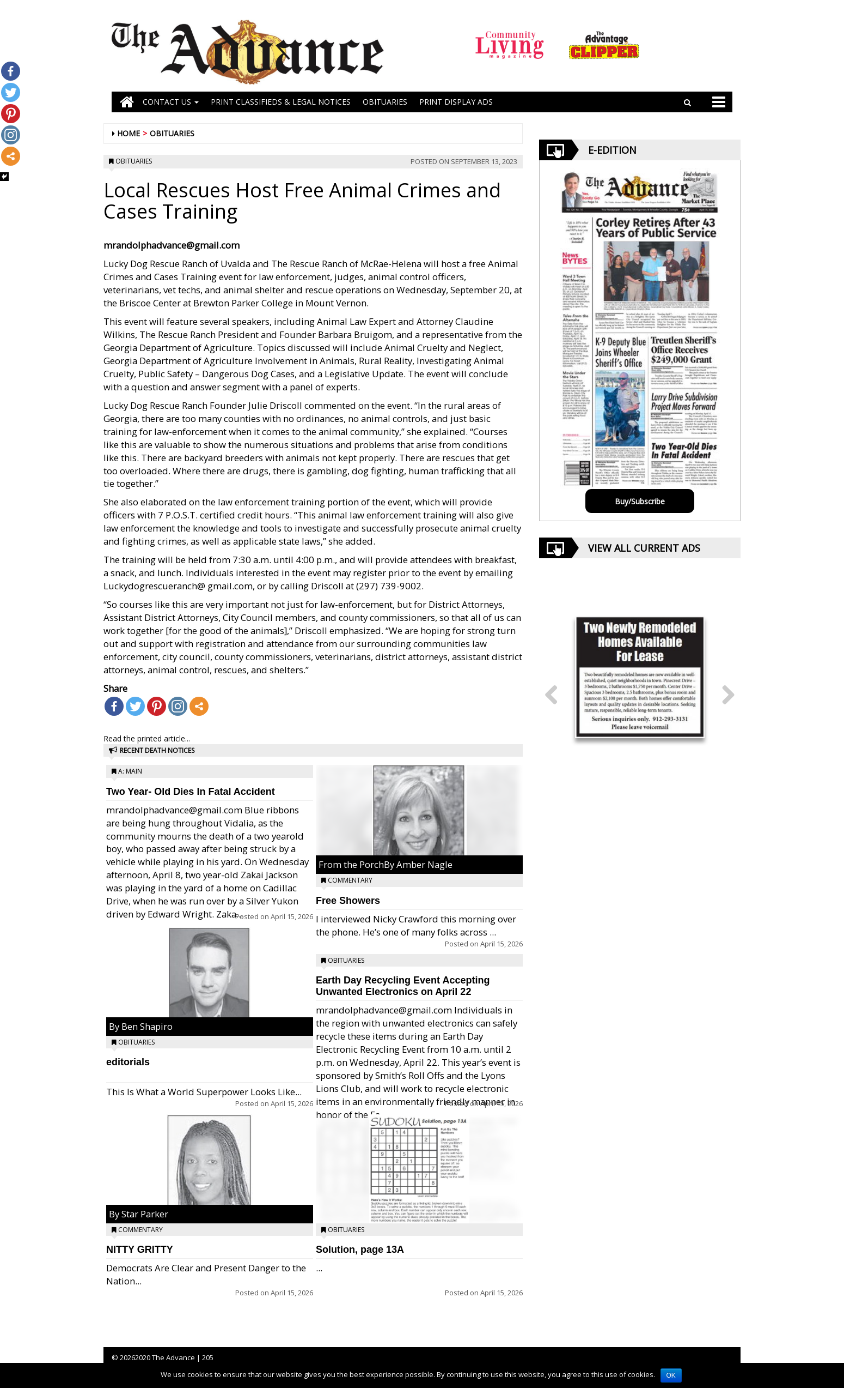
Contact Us (171, 101)
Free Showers (348, 900)
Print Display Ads (456, 101)
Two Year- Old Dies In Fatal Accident (190, 791)
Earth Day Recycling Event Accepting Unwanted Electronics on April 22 (403, 986)
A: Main (130, 771)
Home (128, 133)
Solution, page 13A (360, 1249)
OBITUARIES (385, 101)
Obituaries (172, 133)
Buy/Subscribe (640, 501)
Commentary (140, 1229)
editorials (128, 1062)
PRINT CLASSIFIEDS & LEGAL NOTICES (281, 101)
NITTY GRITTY (139, 1249)
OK (671, 1375)
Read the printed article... (146, 738)
